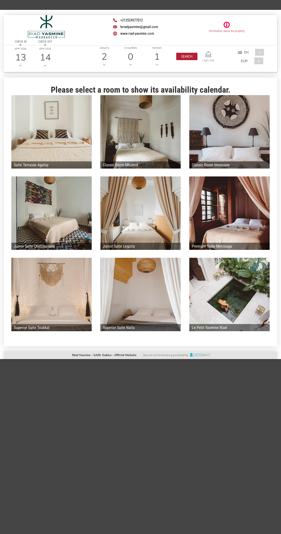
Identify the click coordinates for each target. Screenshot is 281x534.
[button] (186, 56)
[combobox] (253, 52)
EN (246, 52)
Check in (20, 41)
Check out (45, 41)
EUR (244, 61)
